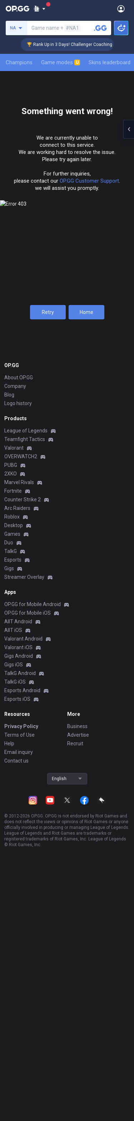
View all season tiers (67, 266)
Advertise (78, 1074)
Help (9, 1083)
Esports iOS (17, 1038)
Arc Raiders (17, 847)
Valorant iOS (18, 987)
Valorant (14, 787)
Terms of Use (19, 1074)
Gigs (9, 908)
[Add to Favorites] (83, 92)
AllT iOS (13, 969)
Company (15, 725)
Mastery (92, 161)
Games (12, 873)
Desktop (13, 865)
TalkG (10, 890)
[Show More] (39, 8)
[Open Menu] (121, 8)
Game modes (60, 62)
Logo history (18, 743)
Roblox (12, 856)
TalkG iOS (15, 1021)
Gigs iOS (13, 1004)
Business (77, 1066)
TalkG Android (20, 1013)
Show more (67, 577)
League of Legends (26, 770)
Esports (12, 899)
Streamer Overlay (24, 916)
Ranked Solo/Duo (67, 298)
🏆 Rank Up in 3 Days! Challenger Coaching (75, 44)
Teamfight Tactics (24, 779)
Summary (20, 161)
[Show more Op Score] (128, 561)
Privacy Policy (21, 1066)
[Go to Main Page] (17, 8)
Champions (19, 62)
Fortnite (13, 830)
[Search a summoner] (100, 28)
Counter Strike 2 (22, 839)
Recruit (75, 1083)
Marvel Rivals (19, 822)
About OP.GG (18, 717)
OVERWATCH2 (20, 796)
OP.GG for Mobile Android (32, 944)
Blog (9, 734)
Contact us (16, 1100)
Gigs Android (18, 995)
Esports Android (22, 1030)
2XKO (10, 813)
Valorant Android (23, 978)
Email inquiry (18, 1091)
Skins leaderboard (109, 62)
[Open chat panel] (128, 129)
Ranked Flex (111, 298)
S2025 (22, 298)
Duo (8, 882)
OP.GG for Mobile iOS (27, 952)
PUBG (10, 804)
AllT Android (18, 961)
